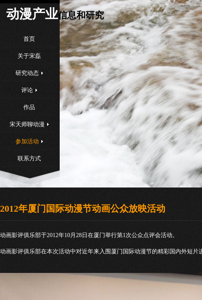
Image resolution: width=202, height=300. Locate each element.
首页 (29, 39)
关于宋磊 (29, 56)
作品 (29, 107)
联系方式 (29, 158)
